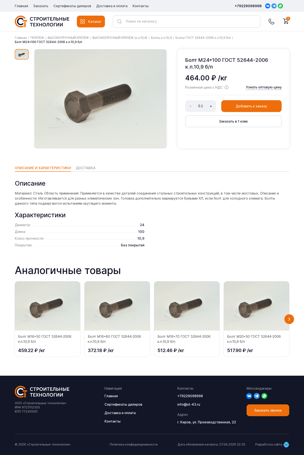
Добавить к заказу (251, 106)
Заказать (40, 6)
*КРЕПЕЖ (37, 37)
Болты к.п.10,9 (161, 37)
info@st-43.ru (188, 404)
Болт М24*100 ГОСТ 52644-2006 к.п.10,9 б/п (48, 42)
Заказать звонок (268, 410)
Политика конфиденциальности (134, 444)
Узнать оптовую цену (264, 87)
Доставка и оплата (112, 6)
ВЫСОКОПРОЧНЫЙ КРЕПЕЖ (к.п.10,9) (119, 37)
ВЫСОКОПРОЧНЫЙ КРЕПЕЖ (68, 37)
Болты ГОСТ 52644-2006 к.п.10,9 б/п (203, 37)
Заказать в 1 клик (233, 121)
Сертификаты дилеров (72, 6)
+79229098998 (248, 6)
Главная (21, 6)
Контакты (141, 6)
